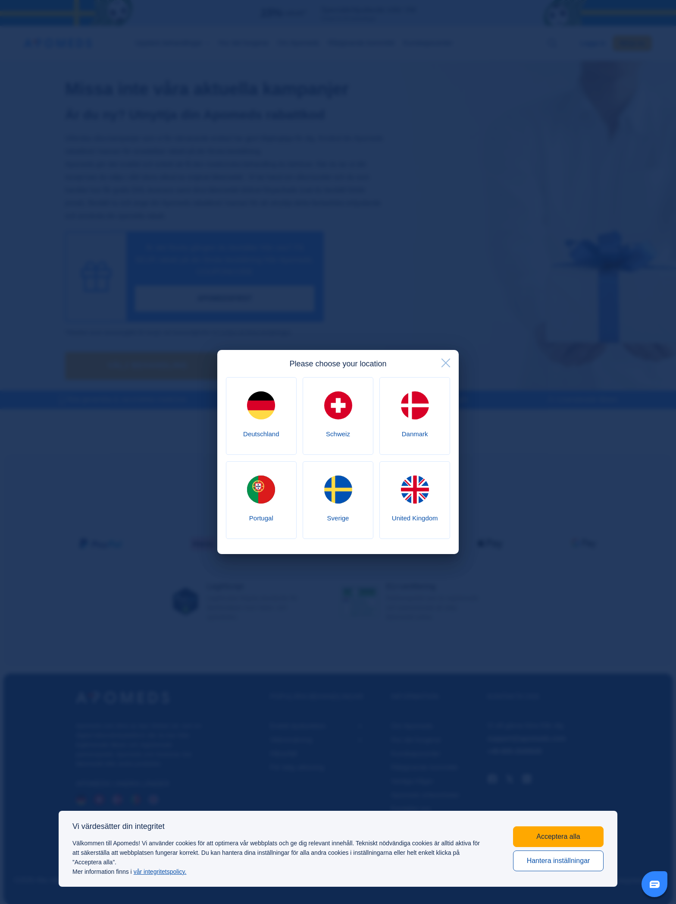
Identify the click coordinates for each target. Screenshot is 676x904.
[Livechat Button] (654, 884)
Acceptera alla (558, 836)
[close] (445, 363)
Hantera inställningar (558, 860)
